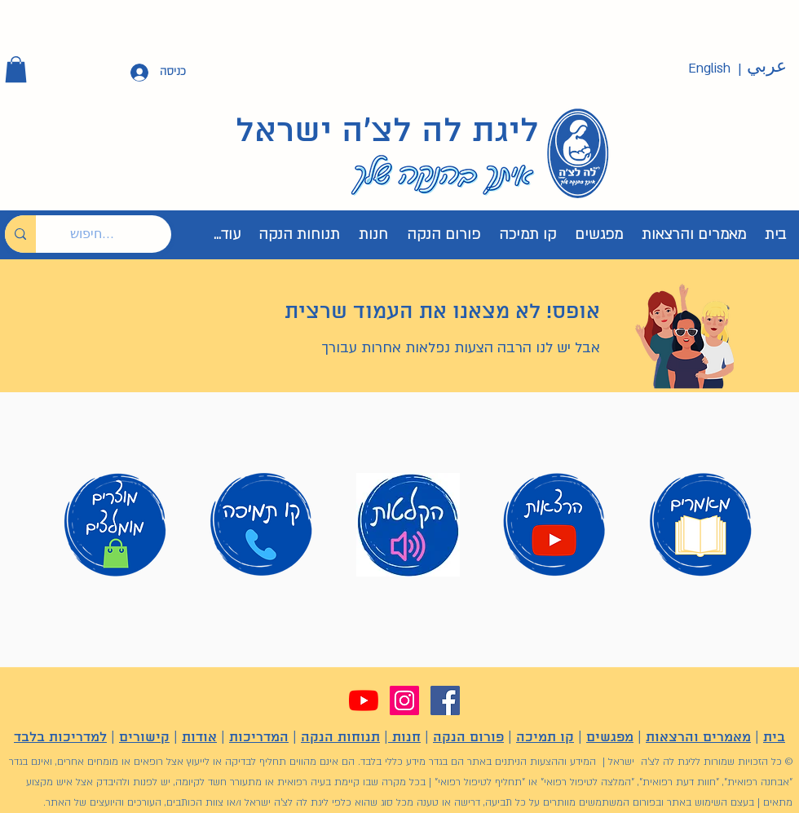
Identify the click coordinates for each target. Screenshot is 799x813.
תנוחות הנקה (340, 737)
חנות (404, 737)
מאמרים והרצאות (698, 737)
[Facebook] (445, 700)
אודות (199, 737)
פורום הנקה (468, 737)
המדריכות (259, 737)
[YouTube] (363, 700)
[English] (709, 69)
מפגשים (609, 737)
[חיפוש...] (115, 234)
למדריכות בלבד (60, 737)
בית (774, 737)
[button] (16, 69)
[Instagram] (404, 700)
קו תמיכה (545, 737)
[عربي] (766, 67)
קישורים (144, 737)
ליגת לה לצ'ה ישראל (387, 132)
